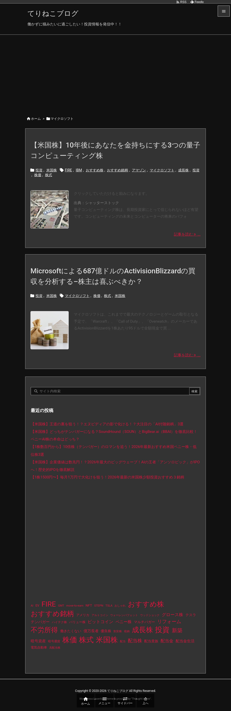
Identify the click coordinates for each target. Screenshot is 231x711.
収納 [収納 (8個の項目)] (127, 631)
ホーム (36, 119)
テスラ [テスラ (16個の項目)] (190, 615)
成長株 (183, 170)
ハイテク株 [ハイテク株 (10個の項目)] (59, 622)
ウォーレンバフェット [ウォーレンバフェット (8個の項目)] (124, 615)
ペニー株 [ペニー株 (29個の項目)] (124, 621)
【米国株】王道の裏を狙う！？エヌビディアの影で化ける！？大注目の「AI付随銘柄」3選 (107, 424)
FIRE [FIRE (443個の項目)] (49, 604)
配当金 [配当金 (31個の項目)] (167, 641)
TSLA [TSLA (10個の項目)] (108, 605)
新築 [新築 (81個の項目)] (177, 630)
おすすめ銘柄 (117, 170)
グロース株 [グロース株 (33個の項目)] (172, 614)
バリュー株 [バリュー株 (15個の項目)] (77, 622)
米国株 (51, 170)
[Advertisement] (115, 72)
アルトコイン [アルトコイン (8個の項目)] (100, 615)
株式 (48, 175)
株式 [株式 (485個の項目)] (86, 639)
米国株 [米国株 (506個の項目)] (107, 639)
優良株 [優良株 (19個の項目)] (106, 631)
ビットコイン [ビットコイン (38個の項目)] (100, 621)
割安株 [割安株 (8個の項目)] (117, 631)
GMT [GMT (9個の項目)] (61, 605)
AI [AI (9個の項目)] (32, 605)
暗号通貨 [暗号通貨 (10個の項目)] (54, 641)
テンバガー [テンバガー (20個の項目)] (40, 622)
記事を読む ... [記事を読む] (187, 234)
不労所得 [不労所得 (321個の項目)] (44, 630)
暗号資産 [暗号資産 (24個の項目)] (38, 641)
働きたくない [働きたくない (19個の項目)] (70, 631)
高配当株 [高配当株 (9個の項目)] (54, 647)
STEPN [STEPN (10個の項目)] (98, 605)
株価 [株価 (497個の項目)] (69, 639)
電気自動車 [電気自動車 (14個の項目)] (39, 647)
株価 (37, 175)
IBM (79, 170)
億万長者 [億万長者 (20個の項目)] (91, 631)
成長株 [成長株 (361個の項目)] (142, 630)
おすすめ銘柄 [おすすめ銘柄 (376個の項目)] (52, 614)
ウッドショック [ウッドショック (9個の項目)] (150, 615)
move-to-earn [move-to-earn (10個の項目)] (74, 605)
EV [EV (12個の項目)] (37, 605)
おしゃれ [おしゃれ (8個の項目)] (120, 605)
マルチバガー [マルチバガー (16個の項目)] (144, 622)
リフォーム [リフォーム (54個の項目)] (169, 621)
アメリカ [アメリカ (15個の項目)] (82, 615)
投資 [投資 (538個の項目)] (162, 629)
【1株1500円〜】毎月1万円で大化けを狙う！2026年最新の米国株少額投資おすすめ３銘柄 (107, 477)
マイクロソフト (162, 170)
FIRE (68, 170)
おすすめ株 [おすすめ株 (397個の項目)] (146, 604)
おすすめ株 (94, 170)
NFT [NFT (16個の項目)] (89, 605)
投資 (39, 170)
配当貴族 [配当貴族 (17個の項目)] (151, 641)
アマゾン (139, 170)
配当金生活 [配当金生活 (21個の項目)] (185, 641)
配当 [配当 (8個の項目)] (123, 641)
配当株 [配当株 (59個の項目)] (135, 641)
